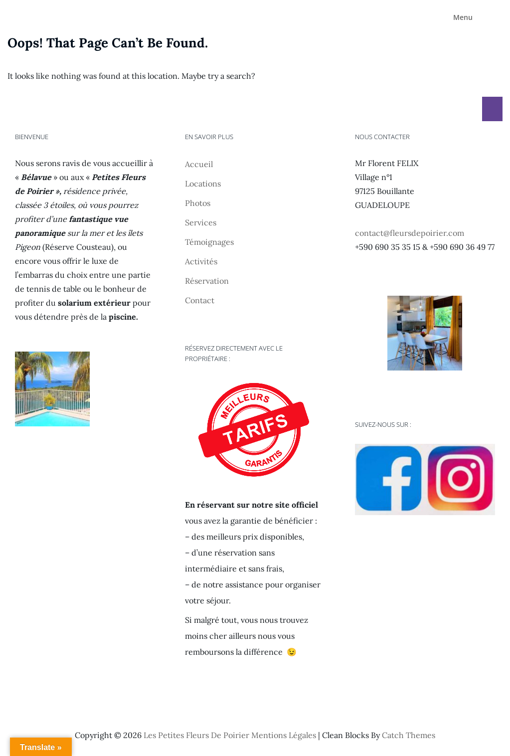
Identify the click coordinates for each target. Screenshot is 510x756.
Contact (199, 300)
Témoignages (209, 242)
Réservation (207, 281)
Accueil (199, 164)
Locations (203, 184)
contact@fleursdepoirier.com (409, 233)
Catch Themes (408, 735)
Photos (197, 203)
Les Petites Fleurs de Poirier (196, 735)
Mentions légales (283, 735)
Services (200, 222)
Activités (201, 261)
